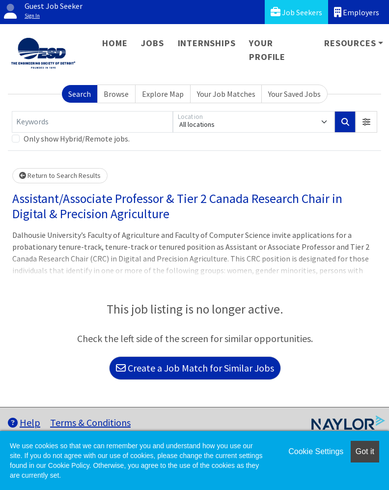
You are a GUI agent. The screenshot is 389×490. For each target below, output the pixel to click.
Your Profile (267, 49)
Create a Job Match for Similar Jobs (195, 368)
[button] (366, 122)
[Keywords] (92, 122)
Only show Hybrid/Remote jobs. (77, 139)
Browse (116, 94)
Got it (365, 451)
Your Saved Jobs (294, 94)
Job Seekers (296, 12)
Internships (207, 43)
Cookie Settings (315, 451)
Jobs (152, 43)
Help (24, 422)
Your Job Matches (226, 94)
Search (79, 94)
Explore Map (163, 94)
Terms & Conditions (90, 422)
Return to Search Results (60, 175)
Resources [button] (350, 43)
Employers (356, 12)
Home (114, 43)
